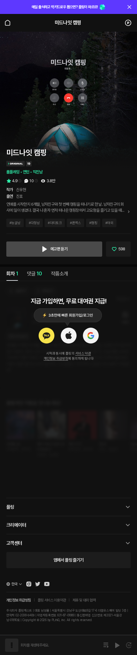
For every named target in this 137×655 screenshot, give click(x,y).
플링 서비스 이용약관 (52, 600)
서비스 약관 (83, 353)
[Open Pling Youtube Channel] (47, 584)
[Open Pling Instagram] (28, 584)
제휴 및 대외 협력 (84, 600)
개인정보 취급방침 (56, 358)
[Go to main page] (7, 22)
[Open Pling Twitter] (37, 584)
